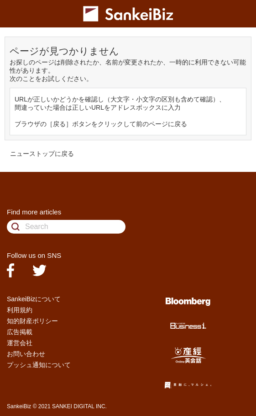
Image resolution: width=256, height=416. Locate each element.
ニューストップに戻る (42, 153)
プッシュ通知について (39, 365)
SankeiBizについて (34, 299)
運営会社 (19, 343)
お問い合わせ (26, 354)
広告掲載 (19, 332)
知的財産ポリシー (32, 321)
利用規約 (19, 310)
